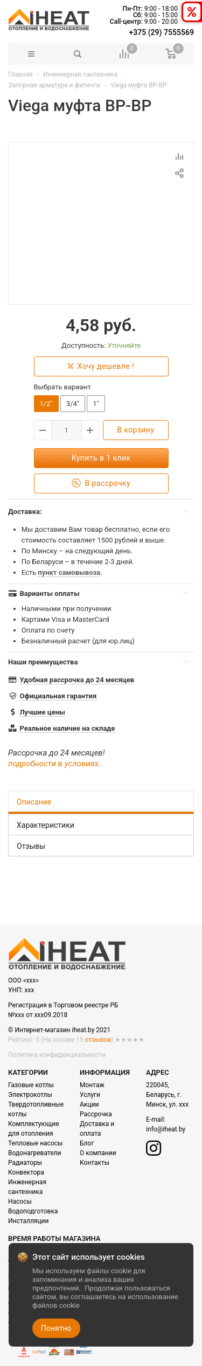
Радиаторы (25, 1162)
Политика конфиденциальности (57, 1055)
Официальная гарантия (57, 696)
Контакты (94, 1162)
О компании (98, 1153)
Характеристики (45, 825)
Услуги (90, 1095)
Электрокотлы (30, 1095)
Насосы (20, 1201)
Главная (20, 74)
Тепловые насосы (35, 1143)
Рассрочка (96, 1114)
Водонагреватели (34, 1153)
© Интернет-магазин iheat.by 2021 (59, 1030)
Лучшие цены (42, 712)
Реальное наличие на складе (67, 728)
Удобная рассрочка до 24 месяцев (76, 680)
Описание (34, 802)
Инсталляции (28, 1221)
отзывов (98, 1040)
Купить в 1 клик (101, 458)
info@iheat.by (165, 1129)
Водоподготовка (33, 1211)
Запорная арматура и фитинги (54, 85)
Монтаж (92, 1085)
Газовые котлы (31, 1085)
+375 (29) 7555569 (161, 32)
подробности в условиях (53, 763)
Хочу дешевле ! (101, 366)
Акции (89, 1104)
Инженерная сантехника (80, 74)
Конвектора (26, 1172)
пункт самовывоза (69, 572)
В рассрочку (101, 483)
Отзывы (31, 846)
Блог (87, 1143)
